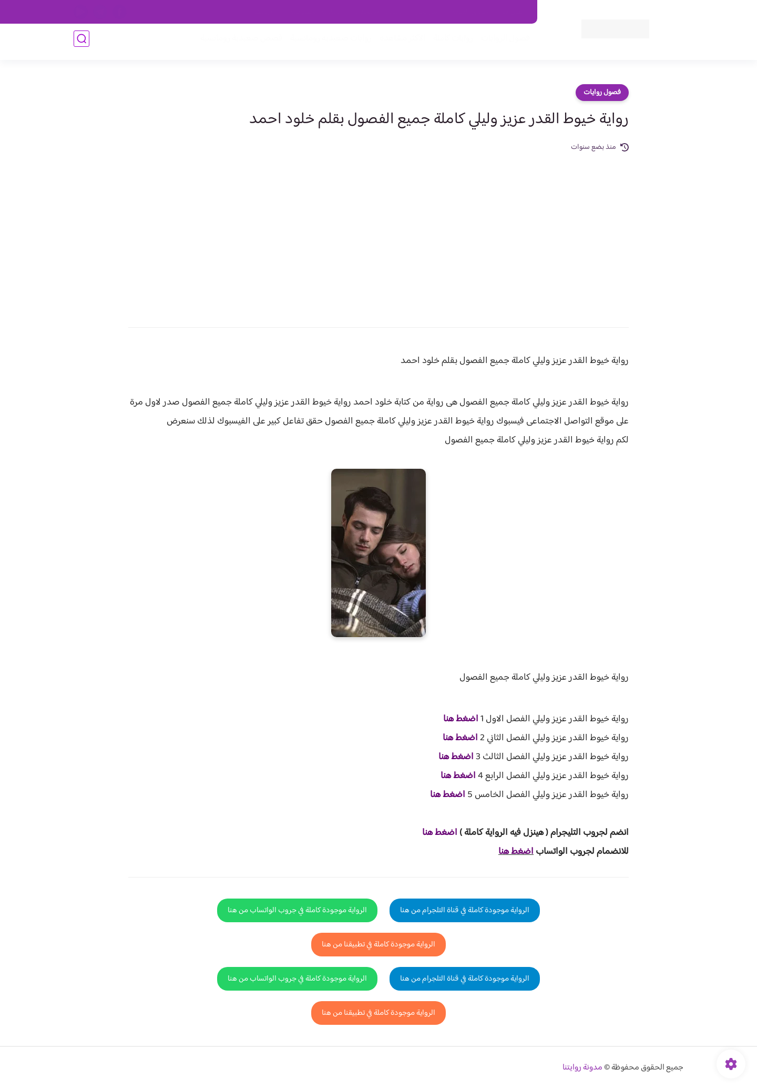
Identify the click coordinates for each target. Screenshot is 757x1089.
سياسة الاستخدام (378, 12)
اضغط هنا (460, 719)
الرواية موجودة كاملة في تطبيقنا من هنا (378, 944)
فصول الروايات (501, 43)
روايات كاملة (449, 43)
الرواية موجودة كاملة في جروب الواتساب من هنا (297, 910)
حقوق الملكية (469, 12)
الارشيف (264, 12)
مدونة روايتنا (582, 1068)
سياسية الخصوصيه (314, 12)
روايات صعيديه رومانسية (326, 43)
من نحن (426, 12)
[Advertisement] (378, 232)
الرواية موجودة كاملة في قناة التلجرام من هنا (464, 910)
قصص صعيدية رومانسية (237, 43)
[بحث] (81, 43)
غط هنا (434, 833)
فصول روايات (602, 92)
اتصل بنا (513, 12)
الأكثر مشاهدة (398, 43)
